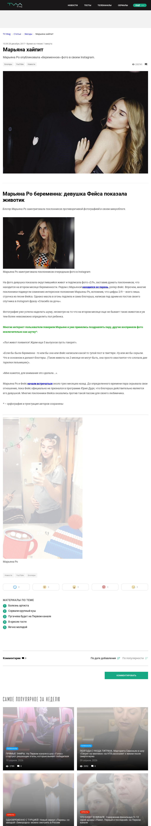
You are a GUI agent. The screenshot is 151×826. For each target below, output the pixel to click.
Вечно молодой (17, 627)
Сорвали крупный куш (22, 610)
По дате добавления (103, 658)
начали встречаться (39, 383)
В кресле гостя (17, 621)
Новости (31, 64)
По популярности (133, 658)
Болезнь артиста (18, 605)
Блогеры (8, 64)
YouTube (20, 64)
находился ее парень (95, 287)
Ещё (138, 5)
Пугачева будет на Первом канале (29, 616)
